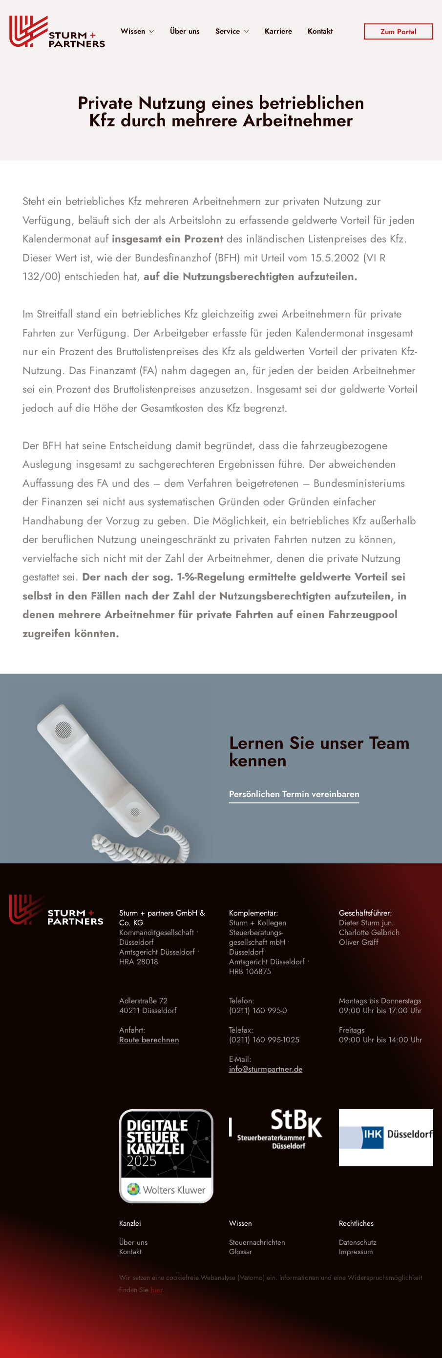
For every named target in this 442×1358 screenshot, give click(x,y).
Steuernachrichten (257, 1242)
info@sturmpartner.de (266, 1069)
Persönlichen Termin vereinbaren (294, 795)
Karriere (278, 31)
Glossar (240, 1251)
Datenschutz (358, 1242)
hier (156, 1290)
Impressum (356, 1251)
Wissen (137, 31)
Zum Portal (398, 31)
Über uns (185, 31)
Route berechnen (149, 1039)
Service (232, 31)
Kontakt (320, 31)
